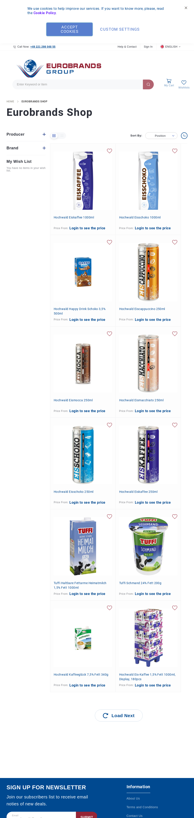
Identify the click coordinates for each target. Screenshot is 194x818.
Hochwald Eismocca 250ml (73, 400)
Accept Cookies (70, 29)
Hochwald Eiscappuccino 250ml (142, 309)
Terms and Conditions (142, 807)
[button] (170, 46)
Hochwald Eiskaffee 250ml (138, 491)
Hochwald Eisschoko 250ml (74, 491)
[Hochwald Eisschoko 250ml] (82, 454)
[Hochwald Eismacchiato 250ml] (148, 363)
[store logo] (57, 68)
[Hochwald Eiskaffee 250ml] (148, 454)
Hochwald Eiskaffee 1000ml (74, 217)
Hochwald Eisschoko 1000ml (140, 217)
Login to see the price (87, 228)
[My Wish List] (184, 84)
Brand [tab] (12, 158)
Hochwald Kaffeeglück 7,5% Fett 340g (81, 674)
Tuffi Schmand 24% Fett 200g (140, 583)
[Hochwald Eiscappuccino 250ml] (148, 272)
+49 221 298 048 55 (42, 46)
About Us (133, 798)
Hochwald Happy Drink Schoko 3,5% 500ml (79, 311)
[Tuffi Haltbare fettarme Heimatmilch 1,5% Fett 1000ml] (82, 546)
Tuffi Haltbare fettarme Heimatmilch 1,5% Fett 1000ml (80, 585)
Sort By (135, 135)
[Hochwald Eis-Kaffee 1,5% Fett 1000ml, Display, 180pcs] (148, 637)
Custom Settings (120, 29)
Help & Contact (127, 46)
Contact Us (135, 816)
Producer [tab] (16, 144)
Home (10, 101)
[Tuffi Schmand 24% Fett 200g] (148, 546)
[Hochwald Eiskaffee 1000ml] (82, 180)
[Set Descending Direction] (184, 135)
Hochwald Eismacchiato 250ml (141, 400)
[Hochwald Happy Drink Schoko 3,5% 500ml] (82, 272)
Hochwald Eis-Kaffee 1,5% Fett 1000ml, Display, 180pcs (147, 677)
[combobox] (83, 84)
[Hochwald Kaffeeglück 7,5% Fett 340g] (82, 637)
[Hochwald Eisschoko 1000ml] (148, 180)
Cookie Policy (44, 13)
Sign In (148, 46)
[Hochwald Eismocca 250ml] (82, 363)
